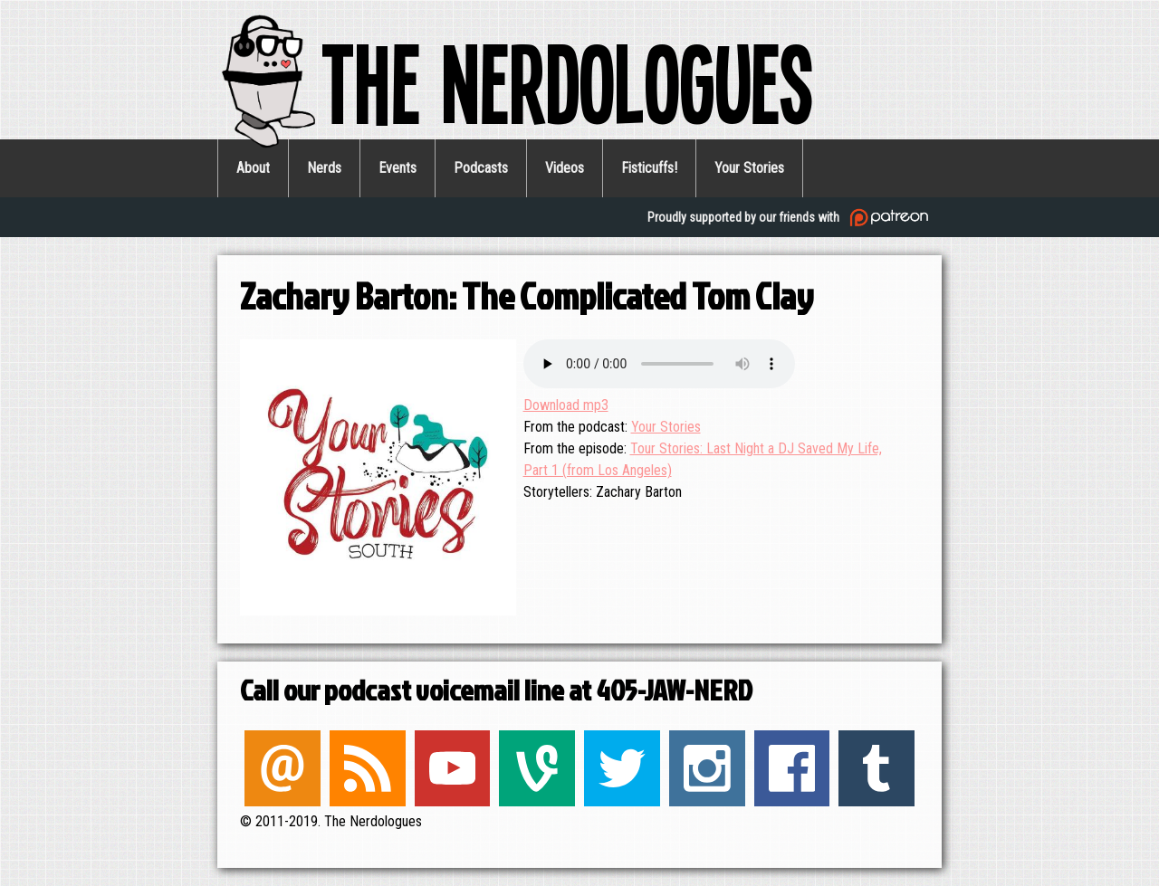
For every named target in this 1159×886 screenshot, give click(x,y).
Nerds (324, 167)
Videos (564, 167)
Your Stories (749, 167)
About (253, 167)
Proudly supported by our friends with (790, 218)
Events (397, 167)
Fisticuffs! (649, 167)
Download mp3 (565, 405)
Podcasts (481, 167)
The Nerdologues (515, 80)
